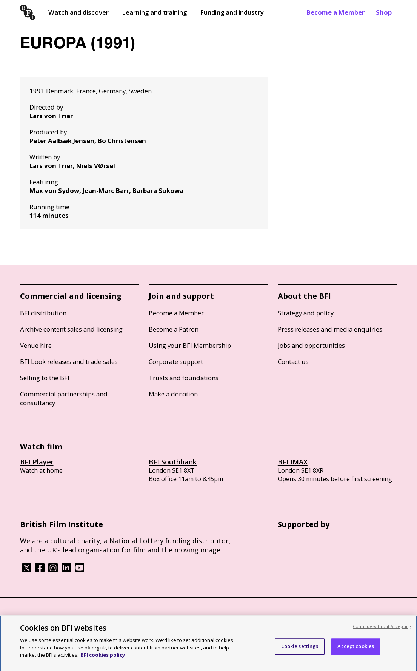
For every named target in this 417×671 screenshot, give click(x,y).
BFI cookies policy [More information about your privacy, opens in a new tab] (102, 660)
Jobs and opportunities (311, 345)
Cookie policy (83, 618)
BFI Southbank (173, 461)
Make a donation (173, 394)
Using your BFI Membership (190, 345)
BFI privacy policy (41, 618)
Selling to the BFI (44, 377)
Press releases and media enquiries (330, 329)
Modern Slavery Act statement (141, 618)
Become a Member (335, 12)
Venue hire (36, 345)
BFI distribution (43, 313)
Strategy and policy (306, 313)
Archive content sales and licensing (71, 329)
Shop (384, 12)
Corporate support (176, 361)
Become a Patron (173, 329)
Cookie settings (300, 651)
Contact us (293, 361)
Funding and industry (232, 12)
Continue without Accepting (382, 631)
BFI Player (37, 461)
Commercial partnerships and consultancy (64, 398)
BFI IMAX (293, 461)
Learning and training (154, 12)
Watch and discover (78, 12)
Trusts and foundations (184, 377)
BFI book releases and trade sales (69, 361)
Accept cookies (355, 651)
